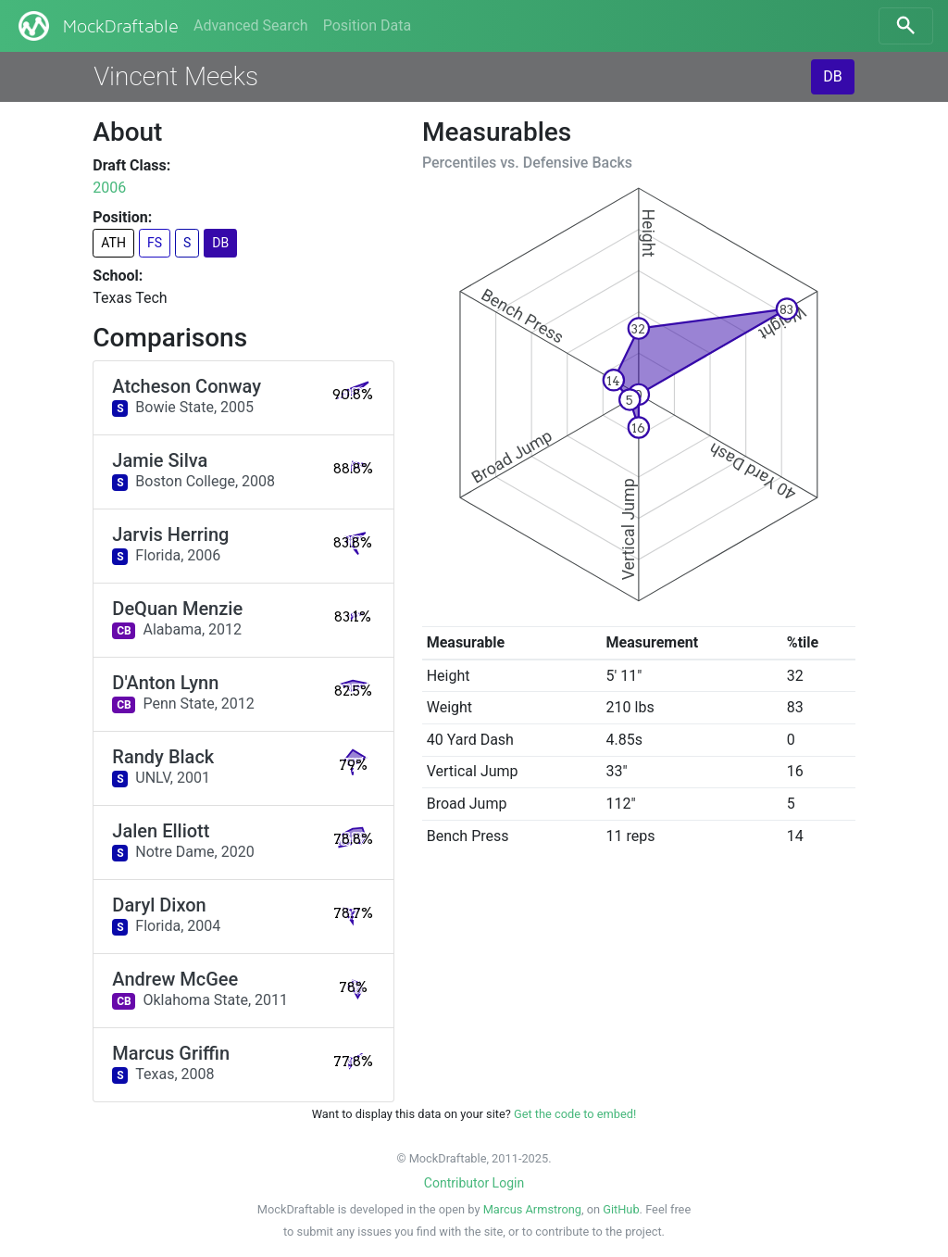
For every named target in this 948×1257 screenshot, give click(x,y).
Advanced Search (250, 25)
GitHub (621, 1209)
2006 (109, 187)
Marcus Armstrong (532, 1209)
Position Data (367, 25)
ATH (113, 242)
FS (154, 242)
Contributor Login (474, 1182)
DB (832, 76)
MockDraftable (97, 25)
